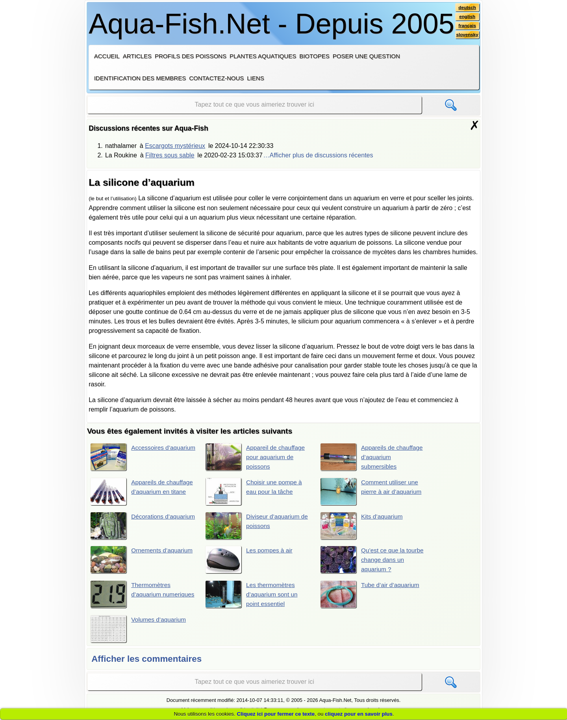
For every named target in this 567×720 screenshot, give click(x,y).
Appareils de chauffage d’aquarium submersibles (373, 457)
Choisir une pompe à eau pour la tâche (254, 492)
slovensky (466, 36)
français (467, 26)
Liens (255, 78)
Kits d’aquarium (362, 526)
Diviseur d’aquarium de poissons (258, 526)
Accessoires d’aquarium (127, 457)
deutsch (467, 7)
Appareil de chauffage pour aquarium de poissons (256, 457)
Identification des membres (140, 78)
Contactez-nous (216, 78)
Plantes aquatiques (263, 56)
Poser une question (366, 56)
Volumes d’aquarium (139, 630)
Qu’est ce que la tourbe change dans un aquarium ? (373, 560)
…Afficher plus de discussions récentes (318, 155)
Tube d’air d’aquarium (371, 595)
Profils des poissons (190, 56)
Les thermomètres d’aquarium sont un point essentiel (252, 595)
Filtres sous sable (170, 155)
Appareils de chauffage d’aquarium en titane (143, 492)
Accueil (107, 56)
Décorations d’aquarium (127, 526)
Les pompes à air (250, 560)
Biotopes (314, 56)
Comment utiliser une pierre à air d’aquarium (372, 492)
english (466, 17)
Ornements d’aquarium (142, 560)
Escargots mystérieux (175, 145)
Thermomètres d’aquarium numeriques (131, 595)
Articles (137, 56)
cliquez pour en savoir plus (359, 714)
